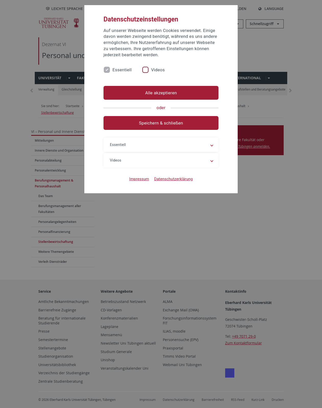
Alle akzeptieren (161, 92)
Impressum (139, 179)
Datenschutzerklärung (173, 179)
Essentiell (122, 69)
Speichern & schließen (161, 123)
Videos (158, 69)
